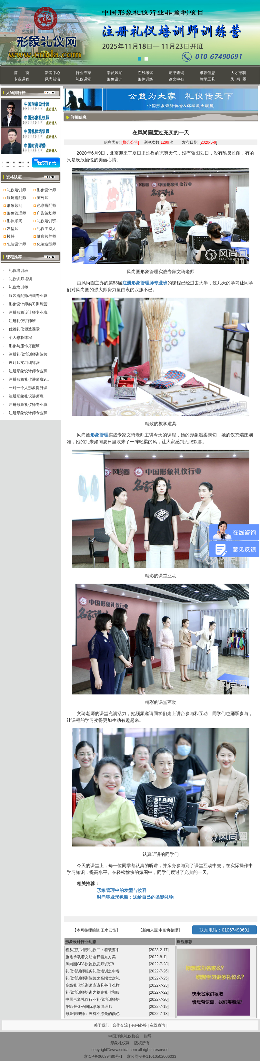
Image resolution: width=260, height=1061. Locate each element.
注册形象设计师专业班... (30, 312)
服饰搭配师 (16, 198)
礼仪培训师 (16, 190)
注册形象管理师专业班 (144, 282)
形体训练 (145, 79)
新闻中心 (52, 73)
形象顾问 (14, 205)
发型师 (12, 228)
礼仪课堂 (83, 79)
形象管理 (99, 434)
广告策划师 (46, 213)
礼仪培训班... (48, 221)
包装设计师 (16, 244)
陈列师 (42, 198)
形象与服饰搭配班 (24, 346)
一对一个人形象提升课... (30, 388)
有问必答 (139, 1025)
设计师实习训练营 (24, 362)
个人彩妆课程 (20, 337)
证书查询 (176, 73)
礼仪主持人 (46, 228)
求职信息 (207, 73)
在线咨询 (158, 1025)
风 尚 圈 (238, 79)
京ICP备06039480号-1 (103, 1056)
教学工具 (207, 79)
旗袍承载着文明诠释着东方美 (90, 957)
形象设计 (114, 79)
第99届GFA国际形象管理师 (89, 1006)
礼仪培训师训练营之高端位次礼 (93, 978)
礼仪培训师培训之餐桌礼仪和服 (93, 992)
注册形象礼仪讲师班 (26, 396)
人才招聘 (238, 73)
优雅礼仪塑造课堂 (24, 329)
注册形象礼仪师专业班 (28, 404)
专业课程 (21, 79)
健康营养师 (46, 236)
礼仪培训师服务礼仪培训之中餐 (93, 971)
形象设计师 (46, 190)
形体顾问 (14, 221)
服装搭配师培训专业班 (28, 295)
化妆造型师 (46, 244)
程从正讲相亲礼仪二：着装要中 (93, 950)
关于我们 (101, 1025)
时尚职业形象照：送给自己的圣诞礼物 (135, 897)
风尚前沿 (52, 79)
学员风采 (114, 73)
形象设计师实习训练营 (28, 304)
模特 (11, 236)
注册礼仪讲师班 (22, 321)
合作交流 (121, 1025)
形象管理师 (16, 213)
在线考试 (145, 73)
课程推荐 (184, 942)
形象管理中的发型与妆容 (121, 890)
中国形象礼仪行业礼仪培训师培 (93, 999)
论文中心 (176, 79)
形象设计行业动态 (80, 942)
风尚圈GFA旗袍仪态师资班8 (90, 964)
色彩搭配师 (46, 205)
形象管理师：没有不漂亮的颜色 (93, 1013)
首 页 (21, 73)
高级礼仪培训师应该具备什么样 (93, 985)
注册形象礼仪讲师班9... (29, 379)
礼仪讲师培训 (20, 279)
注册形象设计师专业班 (28, 413)
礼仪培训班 (18, 270)
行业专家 (83, 73)
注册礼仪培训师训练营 (28, 354)
